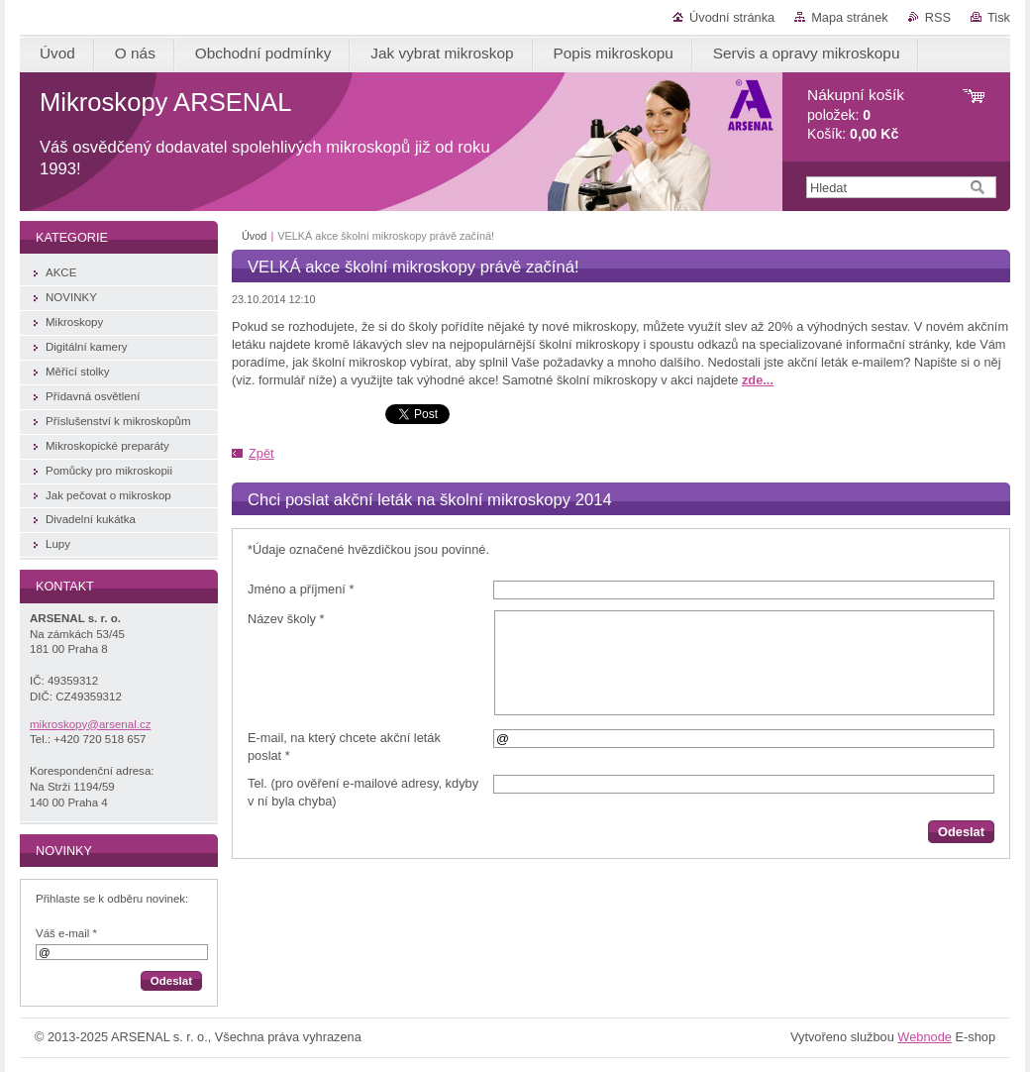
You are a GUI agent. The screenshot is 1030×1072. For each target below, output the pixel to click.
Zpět (261, 453)
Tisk (998, 17)
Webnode (924, 1036)
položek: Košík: (855, 114)
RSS (938, 17)
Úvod (254, 236)
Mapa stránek (849, 17)
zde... (757, 380)
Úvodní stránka (731, 17)
